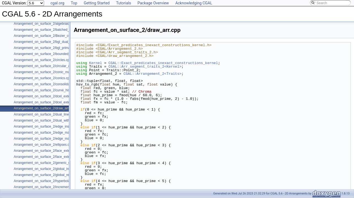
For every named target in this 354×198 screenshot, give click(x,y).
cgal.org (57, 3)
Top (74, 3)
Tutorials (123, 3)
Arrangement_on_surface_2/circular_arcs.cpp (47, 66)
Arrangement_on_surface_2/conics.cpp (42, 78)
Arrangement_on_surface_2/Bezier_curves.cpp (48, 36)
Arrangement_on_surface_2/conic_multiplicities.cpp (51, 72)
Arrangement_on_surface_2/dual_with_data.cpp (49, 120)
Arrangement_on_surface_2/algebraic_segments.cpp (52, 24)
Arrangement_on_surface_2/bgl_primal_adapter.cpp (52, 48)
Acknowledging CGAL (193, 3)
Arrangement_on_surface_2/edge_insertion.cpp (49, 126)
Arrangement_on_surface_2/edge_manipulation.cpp (52, 132)
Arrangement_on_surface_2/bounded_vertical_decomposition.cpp (62, 54)
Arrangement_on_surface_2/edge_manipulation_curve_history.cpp (62, 139)
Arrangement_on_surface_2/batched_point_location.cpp (55, 30)
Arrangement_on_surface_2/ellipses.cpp (43, 145)
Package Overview (153, 3)
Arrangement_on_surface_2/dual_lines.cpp (45, 114)
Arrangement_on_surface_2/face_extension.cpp (49, 151)
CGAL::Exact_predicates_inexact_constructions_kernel (163, 63)
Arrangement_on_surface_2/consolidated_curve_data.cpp (56, 84)
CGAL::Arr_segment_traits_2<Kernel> (144, 66)
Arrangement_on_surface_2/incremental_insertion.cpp (53, 187)
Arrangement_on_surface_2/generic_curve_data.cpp (52, 163)
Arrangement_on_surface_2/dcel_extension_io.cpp (51, 102)
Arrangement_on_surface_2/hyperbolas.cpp (46, 181)
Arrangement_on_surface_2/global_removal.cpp (49, 175)
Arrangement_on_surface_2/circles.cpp (42, 60)
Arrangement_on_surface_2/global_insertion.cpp (49, 169)
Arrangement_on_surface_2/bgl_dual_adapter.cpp (50, 42)
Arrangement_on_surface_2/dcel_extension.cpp (49, 96)
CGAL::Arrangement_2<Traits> (153, 73)
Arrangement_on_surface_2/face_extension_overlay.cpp (55, 157)
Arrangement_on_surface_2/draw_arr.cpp (44, 108)
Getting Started (97, 3)
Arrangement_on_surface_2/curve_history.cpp (47, 90)
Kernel (95, 63)
